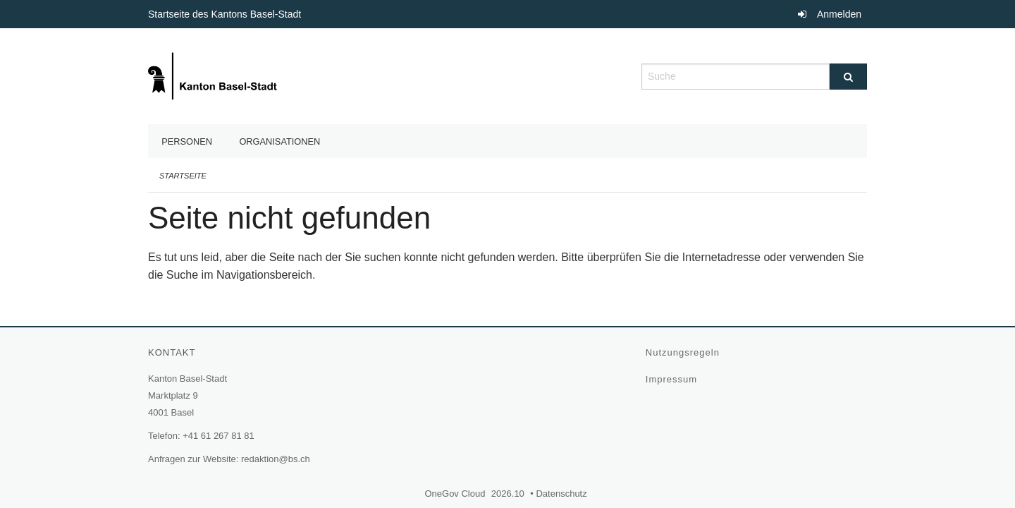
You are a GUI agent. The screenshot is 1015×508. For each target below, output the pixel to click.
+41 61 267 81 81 (218, 435)
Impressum (673, 379)
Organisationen (279, 141)
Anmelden (839, 14)
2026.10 (507, 493)
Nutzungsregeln (684, 352)
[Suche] (848, 77)
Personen (186, 141)
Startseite (183, 175)
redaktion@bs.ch (275, 459)
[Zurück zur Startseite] (214, 75)
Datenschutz (563, 493)
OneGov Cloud (456, 493)
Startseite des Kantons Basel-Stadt (226, 14)
